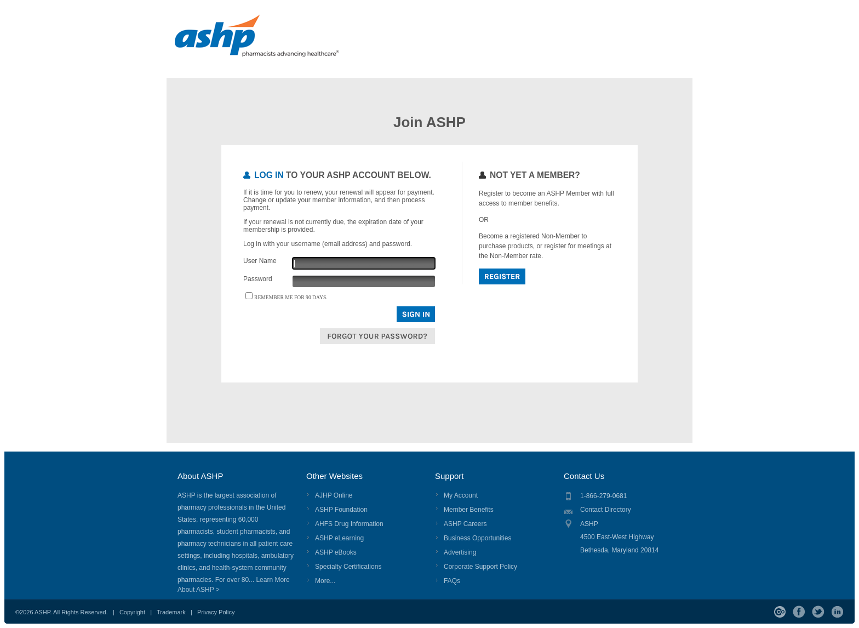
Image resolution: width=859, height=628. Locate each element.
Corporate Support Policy (480, 566)
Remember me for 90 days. (291, 297)
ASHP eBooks (336, 552)
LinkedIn (837, 612)
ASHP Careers (465, 524)
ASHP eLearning (339, 538)
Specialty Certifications (348, 566)
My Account (461, 495)
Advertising (460, 552)
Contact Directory (605, 509)
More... (325, 581)
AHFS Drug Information (349, 524)
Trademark (171, 612)
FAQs (452, 581)
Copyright (132, 612)
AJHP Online (333, 495)
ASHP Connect (780, 612)
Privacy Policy (215, 612)
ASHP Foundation (341, 509)
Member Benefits (469, 509)
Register (502, 276)
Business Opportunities (477, 538)
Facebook (799, 612)
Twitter (818, 612)
